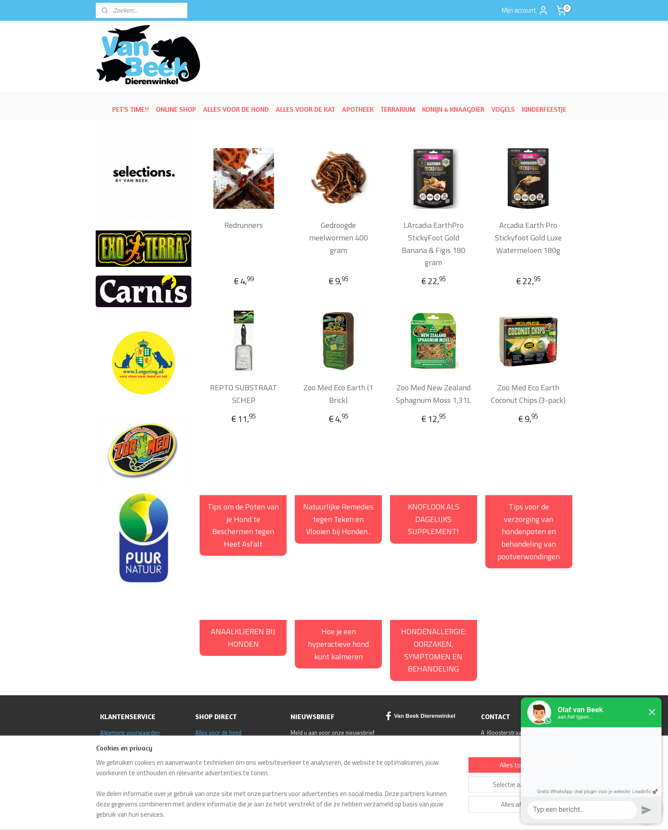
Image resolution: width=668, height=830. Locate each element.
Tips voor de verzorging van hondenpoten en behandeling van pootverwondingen (528, 531)
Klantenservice (118, 759)
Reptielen (206, 750)
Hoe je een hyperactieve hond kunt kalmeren (338, 644)
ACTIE (202, 759)
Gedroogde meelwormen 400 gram (338, 237)
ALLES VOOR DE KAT (305, 109)
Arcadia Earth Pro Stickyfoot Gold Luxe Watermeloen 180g (528, 237)
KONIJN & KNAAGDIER (453, 109)
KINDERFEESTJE (544, 109)
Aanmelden (313, 754)
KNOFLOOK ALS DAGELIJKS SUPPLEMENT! (433, 519)
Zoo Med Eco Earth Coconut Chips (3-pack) (528, 394)
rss (383, 814)
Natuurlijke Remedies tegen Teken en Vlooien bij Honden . (338, 519)
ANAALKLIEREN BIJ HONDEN (243, 638)
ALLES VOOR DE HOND (236, 109)
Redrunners (243, 225)
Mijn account (525, 10)
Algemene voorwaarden (130, 732)
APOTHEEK (358, 109)
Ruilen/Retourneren (124, 741)
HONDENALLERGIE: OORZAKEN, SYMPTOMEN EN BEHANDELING (433, 650)
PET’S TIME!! (130, 109)
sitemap (370, 814)
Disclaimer (113, 750)
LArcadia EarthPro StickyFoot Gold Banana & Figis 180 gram (433, 243)
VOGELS (503, 109)
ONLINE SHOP (176, 109)
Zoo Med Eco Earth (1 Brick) (338, 394)
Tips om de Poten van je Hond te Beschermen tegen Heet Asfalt (243, 525)
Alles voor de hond (218, 732)
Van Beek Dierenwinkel (420, 716)
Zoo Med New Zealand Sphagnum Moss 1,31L (433, 394)
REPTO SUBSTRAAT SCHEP (243, 394)
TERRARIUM (398, 109)
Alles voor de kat (215, 741)
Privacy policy (116, 768)
